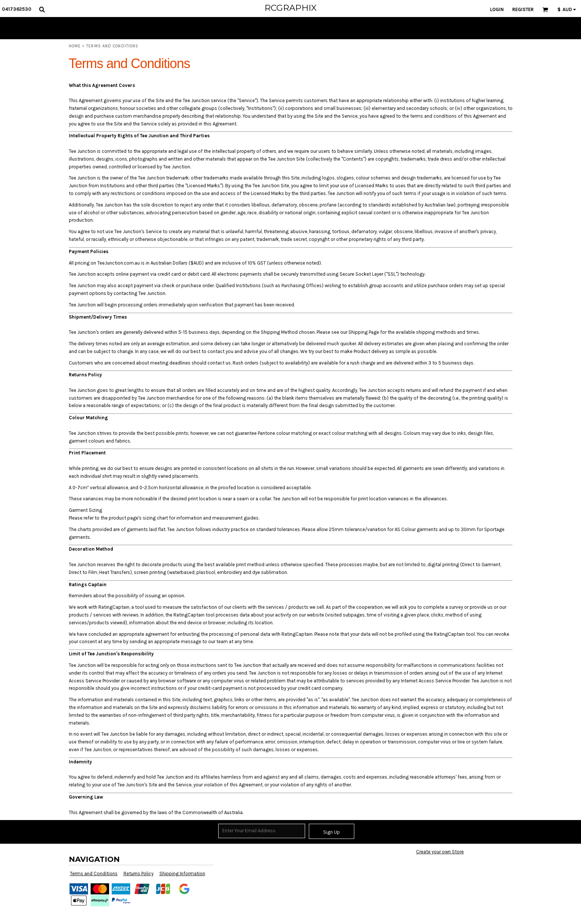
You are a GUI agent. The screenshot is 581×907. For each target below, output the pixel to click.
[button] (42, 9)
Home (75, 46)
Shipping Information (182, 873)
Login (497, 9)
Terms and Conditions (94, 873)
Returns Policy (138, 873)
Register (523, 9)
